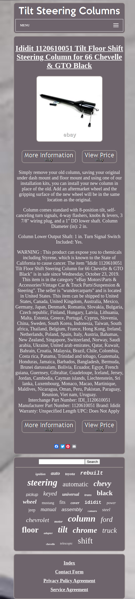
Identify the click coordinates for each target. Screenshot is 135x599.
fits (62, 502)
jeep (32, 510)
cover (75, 503)
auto (55, 473)
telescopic (66, 543)
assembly (72, 509)
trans (87, 495)
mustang (48, 503)
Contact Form (69, 571)
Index (69, 563)
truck (109, 530)
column (82, 518)
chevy (102, 483)
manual (48, 509)
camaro (92, 510)
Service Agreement (69, 589)
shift (85, 540)
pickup (32, 494)
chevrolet (37, 520)
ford (107, 519)
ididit (93, 502)
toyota (70, 474)
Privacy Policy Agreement (69, 580)
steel (106, 509)
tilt (63, 529)
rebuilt (91, 473)
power (111, 503)
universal (70, 494)
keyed (50, 493)
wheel (30, 501)
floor (30, 529)
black (105, 493)
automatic (76, 484)
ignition (41, 474)
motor (58, 521)
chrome (85, 530)
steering (42, 482)
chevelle (50, 544)
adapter (48, 533)
